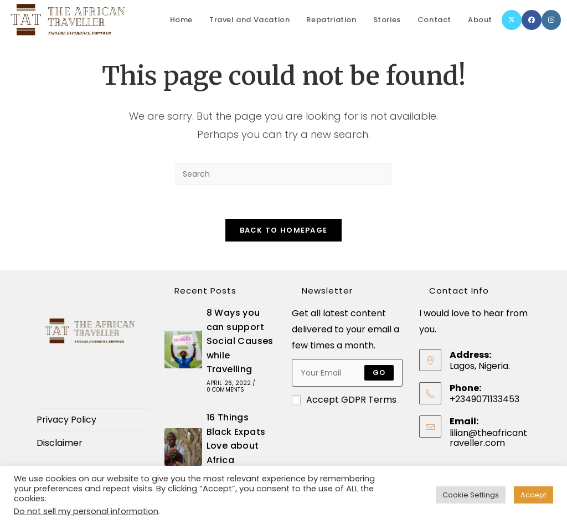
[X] (512, 20)
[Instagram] (551, 20)
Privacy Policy (66, 420)
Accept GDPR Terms (344, 400)
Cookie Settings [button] (470, 495)
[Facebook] (532, 20)
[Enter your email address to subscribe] (347, 373)
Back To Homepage (284, 230)
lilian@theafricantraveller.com (488, 438)
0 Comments (226, 390)
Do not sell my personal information (86, 511)
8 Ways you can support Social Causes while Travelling (240, 341)
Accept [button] (533, 495)
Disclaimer (60, 442)
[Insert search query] (283, 174)
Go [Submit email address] (379, 373)
